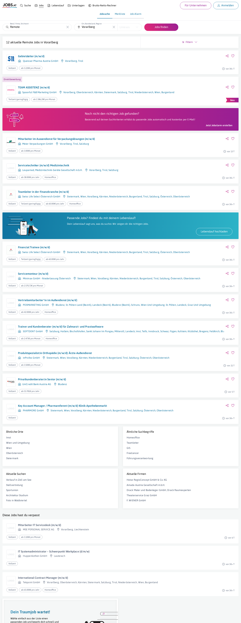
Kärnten (103, 199)
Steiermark (73, 199)
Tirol (80, 60)
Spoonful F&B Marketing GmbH (39, 92)
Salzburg (84, 147)
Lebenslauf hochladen (93, 238)
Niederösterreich (98, 366)
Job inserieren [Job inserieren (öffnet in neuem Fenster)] (21, 618)
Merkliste (120, 13)
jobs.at (76, 618)
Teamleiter (72, 454)
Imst (8, 448)
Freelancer (72, 464)
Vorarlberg (51, 42)
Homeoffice (72, 448)
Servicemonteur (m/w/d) (33, 280)
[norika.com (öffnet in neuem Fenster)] (109, 618)
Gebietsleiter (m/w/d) (31, 56)
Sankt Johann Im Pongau (99, 341)
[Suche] (25, 5)
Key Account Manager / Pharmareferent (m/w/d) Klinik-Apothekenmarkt (52, 416)
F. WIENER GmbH (76, 515)
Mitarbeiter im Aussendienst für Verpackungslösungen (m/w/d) (56, 142)
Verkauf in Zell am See (18, 491)
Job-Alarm (135, 13)
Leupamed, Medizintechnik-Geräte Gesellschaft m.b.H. (52, 173)
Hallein (64, 341)
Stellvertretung (14, 496)
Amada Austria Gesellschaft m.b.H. (85, 496)
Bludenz (60, 311)
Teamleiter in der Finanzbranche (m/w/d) (43, 195)
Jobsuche (105, 13)
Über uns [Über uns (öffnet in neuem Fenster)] (6, 618)
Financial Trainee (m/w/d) (34, 254)
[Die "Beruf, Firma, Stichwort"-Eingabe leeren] (68, 27)
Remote (27, 42)
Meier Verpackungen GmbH (37, 147)
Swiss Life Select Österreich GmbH (41, 199)
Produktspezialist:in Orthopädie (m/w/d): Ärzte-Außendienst (55, 362)
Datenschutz (56, 618)
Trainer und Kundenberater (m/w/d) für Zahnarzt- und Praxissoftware (51, 335)
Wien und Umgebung (18, 454)
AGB (45, 618)
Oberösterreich (14, 464)
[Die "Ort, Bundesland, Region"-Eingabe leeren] (114, 27)
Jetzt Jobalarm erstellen (98, 128)
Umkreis (124, 27)
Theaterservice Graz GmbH (81, 509)
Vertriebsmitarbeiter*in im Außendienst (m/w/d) (47, 306)
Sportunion (12, 501)
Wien (83, 199)
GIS (68, 459)
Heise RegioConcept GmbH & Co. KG (86, 491)
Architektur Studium (17, 506)
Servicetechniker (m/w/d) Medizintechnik (43, 168)
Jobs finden (161, 27)
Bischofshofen (77, 341)
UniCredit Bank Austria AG (36, 393)
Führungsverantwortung (79, 469)
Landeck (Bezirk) (101, 311)
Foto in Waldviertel (16, 511)
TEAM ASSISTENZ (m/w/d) (34, 87)
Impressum (35, 618)
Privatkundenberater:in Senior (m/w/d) (42, 388)
